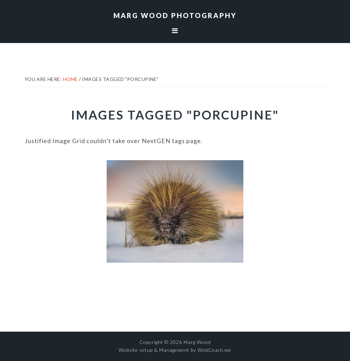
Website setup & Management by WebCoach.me (175, 350)
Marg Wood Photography (175, 15)
